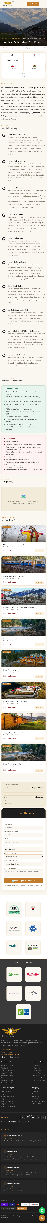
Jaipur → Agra (6, 1094)
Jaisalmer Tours (37, 1073)
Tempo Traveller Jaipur (9, 1070)
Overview (5, 48)
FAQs (44, 48)
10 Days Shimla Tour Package (13, 576)
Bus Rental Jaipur (7, 1075)
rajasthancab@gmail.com (10, 1055)
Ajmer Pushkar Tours (38, 1075)
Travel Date (8, 846)
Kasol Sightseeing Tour (11, 639)
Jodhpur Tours (36, 1068)
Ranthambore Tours (38, 1078)
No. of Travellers (11, 853)
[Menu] (42, 4)
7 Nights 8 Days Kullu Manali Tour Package (18, 607)
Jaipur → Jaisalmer (7, 1099)
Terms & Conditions (38, 1101)
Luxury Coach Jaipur (8, 1083)
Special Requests (11, 868)
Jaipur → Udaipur (7, 1104)
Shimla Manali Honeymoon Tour (14, 545)
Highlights (29, 48)
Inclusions (37, 48)
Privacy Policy (36, 1099)
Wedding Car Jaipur (8, 1080)
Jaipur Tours (36, 1065)
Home (4, 38)
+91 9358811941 (7, 1050)
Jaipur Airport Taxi (7, 1073)
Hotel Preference (11, 860)
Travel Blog (35, 1096)
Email (6, 838)
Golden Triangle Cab (8, 1096)
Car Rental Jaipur (7, 1065)
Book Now (33, 4)
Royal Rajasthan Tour (39, 1080)
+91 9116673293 (7, 1052)
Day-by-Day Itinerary (17, 48)
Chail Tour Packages (14, 38)
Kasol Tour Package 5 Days (12, 764)
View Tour (39, 551)
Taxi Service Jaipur (7, 1068)
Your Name (8, 824)
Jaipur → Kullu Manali (8, 1106)
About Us (35, 1091)
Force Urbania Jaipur (8, 1078)
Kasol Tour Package (10, 670)
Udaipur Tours (36, 1070)
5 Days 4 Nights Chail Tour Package (15, 733)
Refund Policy (36, 1104)
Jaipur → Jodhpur (7, 1101)
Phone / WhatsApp (11, 831)
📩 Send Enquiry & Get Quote (23, 881)
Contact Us (35, 1094)
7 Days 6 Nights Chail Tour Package (15, 701)
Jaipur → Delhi (6, 1091)
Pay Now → (22, 1208)
